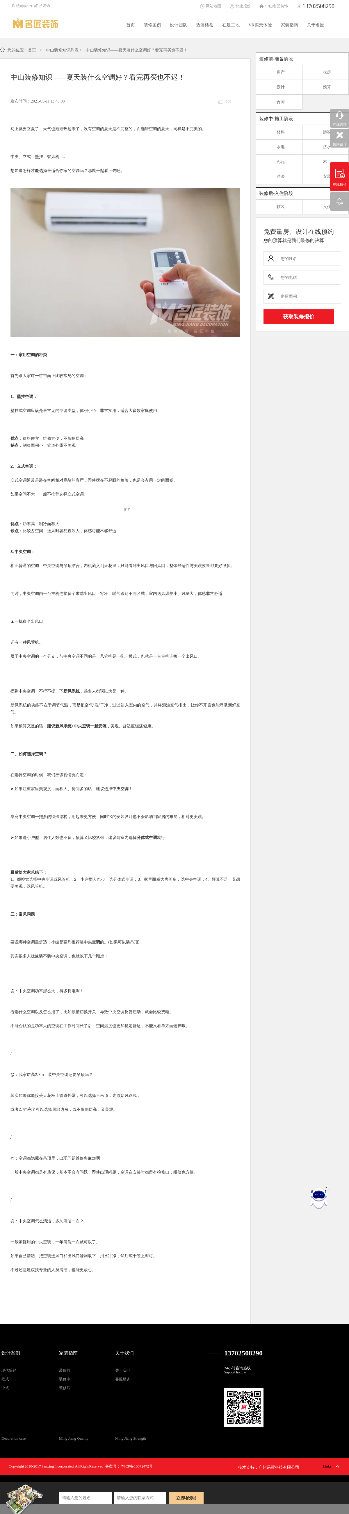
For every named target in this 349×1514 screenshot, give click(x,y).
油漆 (273, 177)
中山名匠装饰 (276, 6)
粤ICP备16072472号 (136, 1466)
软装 (273, 207)
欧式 (5, 1379)
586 (229, 101)
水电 (273, 148)
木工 (319, 162)
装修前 (64, 1370)
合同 (273, 103)
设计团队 (178, 25)
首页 (130, 25)
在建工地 (231, 25)
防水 (319, 148)
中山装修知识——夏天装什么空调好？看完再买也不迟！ (137, 50)
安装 (319, 177)
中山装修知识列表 (62, 50)
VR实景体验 (260, 25)
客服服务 (122, 1379)
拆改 (319, 133)
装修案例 (152, 25)
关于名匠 (315, 25)
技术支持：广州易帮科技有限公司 (268, 1467)
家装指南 (289, 25)
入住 (319, 207)
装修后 (64, 1388)
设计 (273, 88)
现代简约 (9, 1370)
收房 (319, 73)
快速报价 (243, 6)
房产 (273, 73)
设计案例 (10, 1352)
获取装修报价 (298, 317)
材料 (273, 133)
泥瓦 (273, 162)
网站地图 (213, 6)
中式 (5, 1388)
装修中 (64, 1379)
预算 (319, 88)
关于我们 (124, 1352)
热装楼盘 (204, 25)
